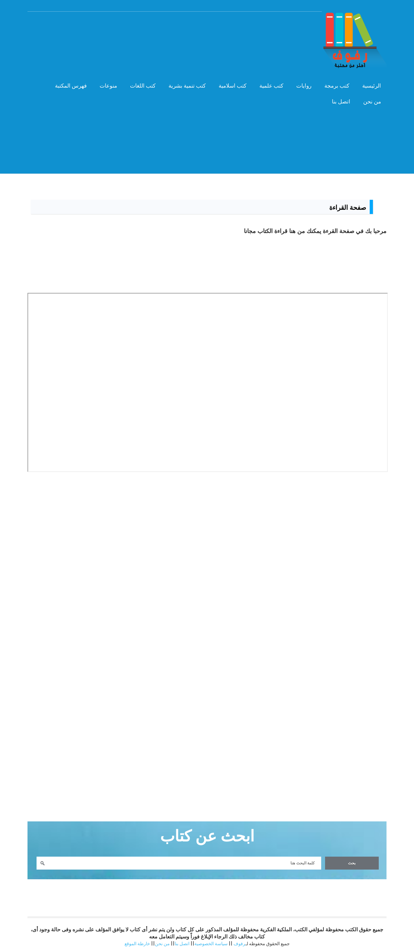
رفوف (239, 944)
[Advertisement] (207, 155)
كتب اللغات (143, 85)
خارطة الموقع (137, 944)
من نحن (372, 101)
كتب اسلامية (232, 85)
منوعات (108, 85)
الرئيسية (371, 85)
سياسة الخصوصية (211, 944)
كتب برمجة (336, 85)
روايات (303, 85)
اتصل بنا (341, 101)
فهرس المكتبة (71, 85)
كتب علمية (271, 85)
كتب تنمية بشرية (187, 85)
